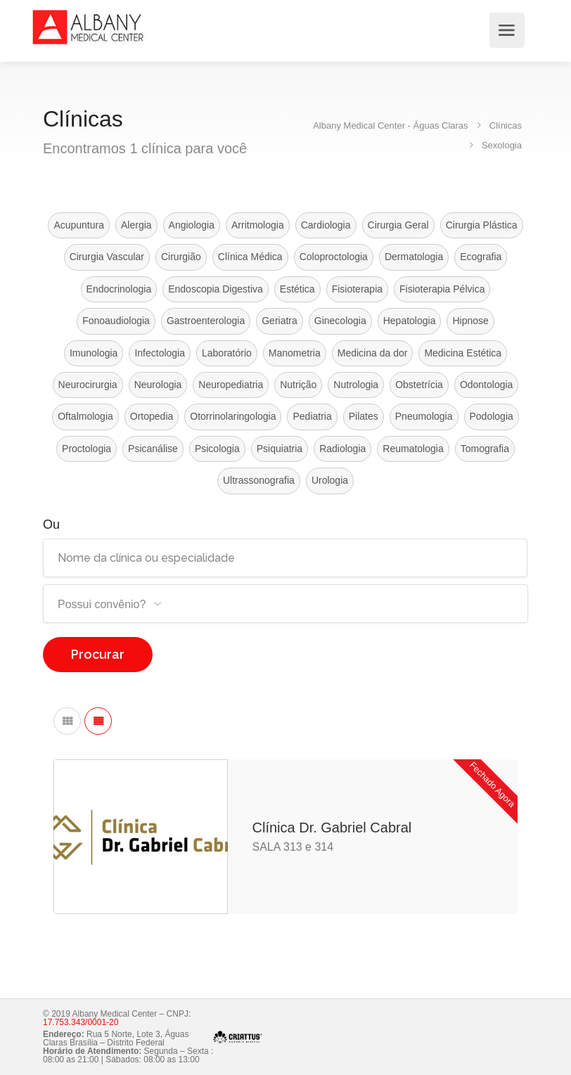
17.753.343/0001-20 (80, 1022)
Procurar (97, 654)
